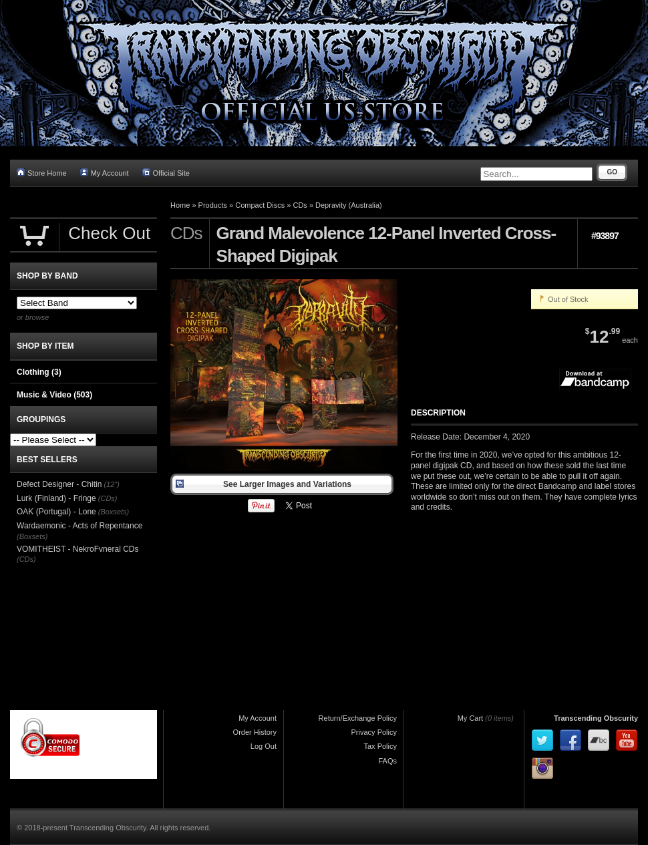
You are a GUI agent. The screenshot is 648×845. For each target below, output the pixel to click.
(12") (111, 484)
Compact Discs (260, 205)
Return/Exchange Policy (358, 718)
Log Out (264, 746)
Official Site (166, 172)
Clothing (39, 372)
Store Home (42, 172)
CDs (300, 205)
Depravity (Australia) (348, 205)
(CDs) (108, 498)
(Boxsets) (113, 512)
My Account (104, 172)
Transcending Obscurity (596, 718)
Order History (255, 732)
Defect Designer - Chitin (59, 484)
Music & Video (54, 394)
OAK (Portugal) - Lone (56, 511)
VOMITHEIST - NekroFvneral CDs (77, 549)
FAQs (387, 761)
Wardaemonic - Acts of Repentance (79, 525)
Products (212, 205)
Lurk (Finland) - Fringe (56, 498)
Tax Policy (380, 746)
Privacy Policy (374, 732)
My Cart (471, 718)
